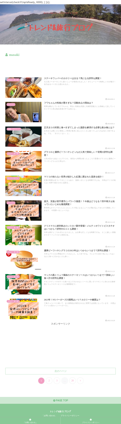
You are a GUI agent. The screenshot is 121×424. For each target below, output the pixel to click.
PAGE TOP (60, 400)
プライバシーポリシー (70, 416)
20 (72, 380)
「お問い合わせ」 (49, 416)
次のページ (61, 371)
